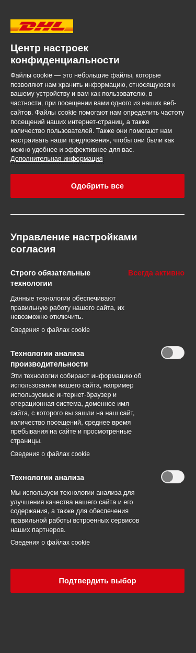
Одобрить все (97, 186)
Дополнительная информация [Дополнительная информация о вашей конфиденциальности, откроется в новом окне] (56, 158)
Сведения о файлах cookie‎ (50, 330)
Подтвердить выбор (97, 581)
